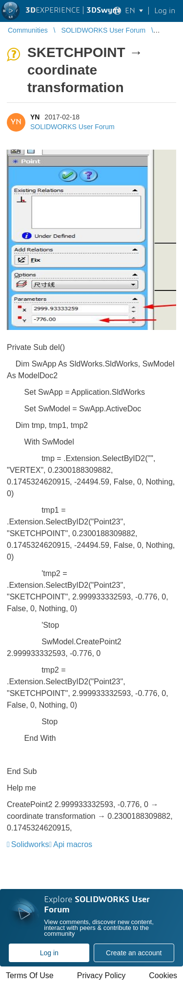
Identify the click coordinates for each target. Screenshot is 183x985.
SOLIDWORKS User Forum (72, 127)
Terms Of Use (30, 975)
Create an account (134, 953)
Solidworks (30, 844)
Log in (49, 953)
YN (35, 117)
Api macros (72, 844)
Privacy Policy (101, 975)
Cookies (163, 975)
